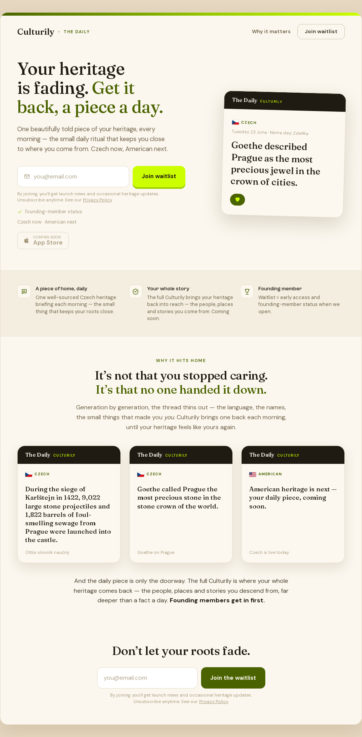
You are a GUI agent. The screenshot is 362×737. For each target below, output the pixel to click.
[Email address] (78, 176)
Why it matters (271, 31)
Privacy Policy (97, 200)
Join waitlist (321, 31)
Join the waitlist (233, 678)
